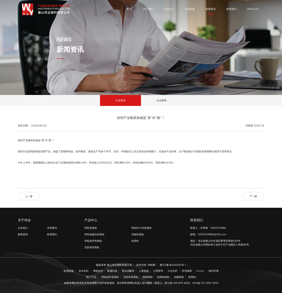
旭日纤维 (213, 270)
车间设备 (190, 9)
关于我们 (148, 9)
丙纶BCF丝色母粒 (141, 227)
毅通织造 (112, 270)
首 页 (129, 9)
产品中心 (169, 9)
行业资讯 (120, 100)
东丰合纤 (84, 270)
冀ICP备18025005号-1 (173, 265)
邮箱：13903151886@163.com (208, 234)
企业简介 (23, 227)
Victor (200, 270)
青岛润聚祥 (128, 270)
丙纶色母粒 (90, 227)
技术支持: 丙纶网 (145, 265)
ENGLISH (253, 9)
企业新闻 (161, 100)
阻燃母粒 (148, 277)
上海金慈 (144, 270)
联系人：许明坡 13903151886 (208, 227)
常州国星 (187, 270)
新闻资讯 (211, 9)
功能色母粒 (137, 234)
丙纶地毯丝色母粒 (94, 234)
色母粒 (135, 240)
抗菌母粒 (179, 277)
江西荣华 (158, 270)
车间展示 (52, 227)
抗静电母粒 (163, 277)
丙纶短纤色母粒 (93, 240)
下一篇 (253, 196)
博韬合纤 (98, 270)
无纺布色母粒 (91, 247)
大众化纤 (172, 270)
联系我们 (231, 9)
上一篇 (29, 196)
